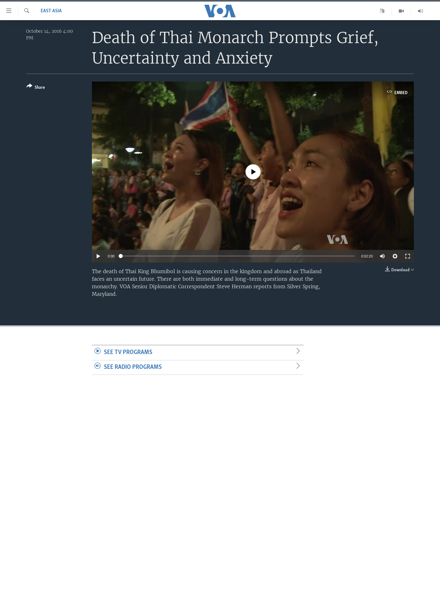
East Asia (51, 11)
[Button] (35, 88)
